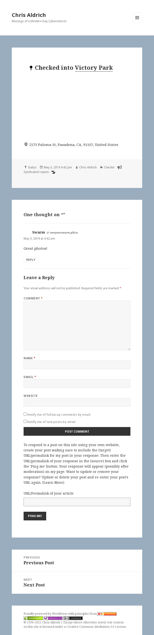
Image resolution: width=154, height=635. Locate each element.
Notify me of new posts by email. (51, 422)
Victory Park (94, 67)
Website (31, 396)
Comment (33, 298)
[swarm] (52, 172)
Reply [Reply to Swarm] (30, 260)
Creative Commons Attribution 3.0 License (96, 627)
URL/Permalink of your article (49, 493)
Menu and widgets (137, 22)
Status (32, 167)
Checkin (109, 167)
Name (29, 358)
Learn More (53, 482)
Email (30, 377)
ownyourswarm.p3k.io (64, 232)
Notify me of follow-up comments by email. (59, 415)
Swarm (38, 232)
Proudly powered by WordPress (46, 614)
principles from (96, 614)
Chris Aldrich (29, 14)
